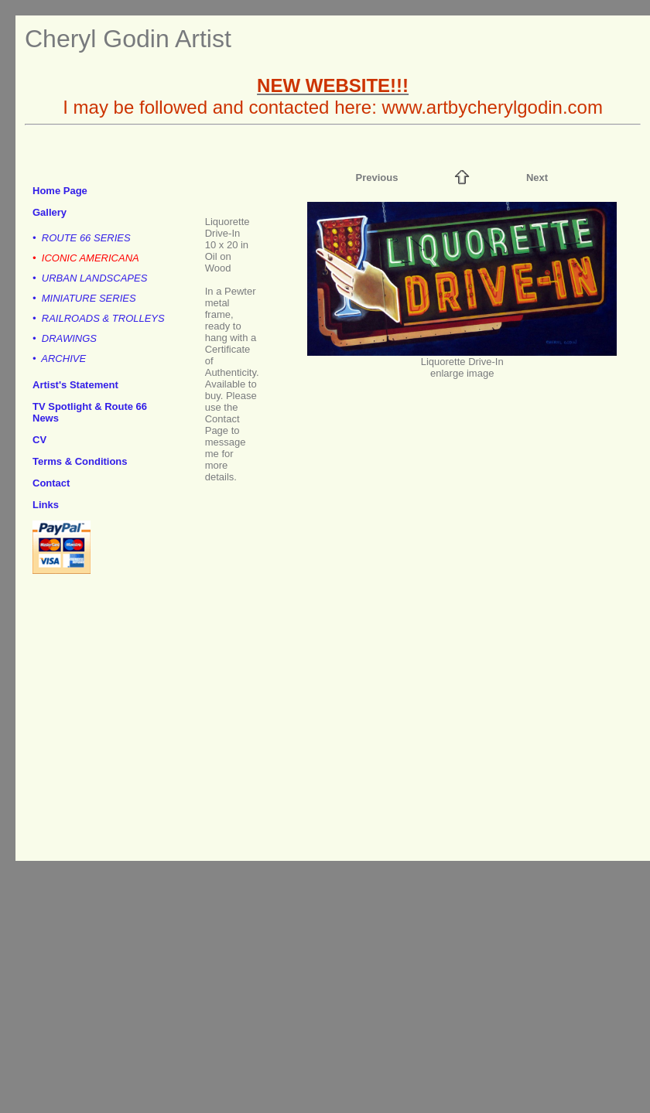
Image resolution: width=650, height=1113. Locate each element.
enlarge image (462, 373)
